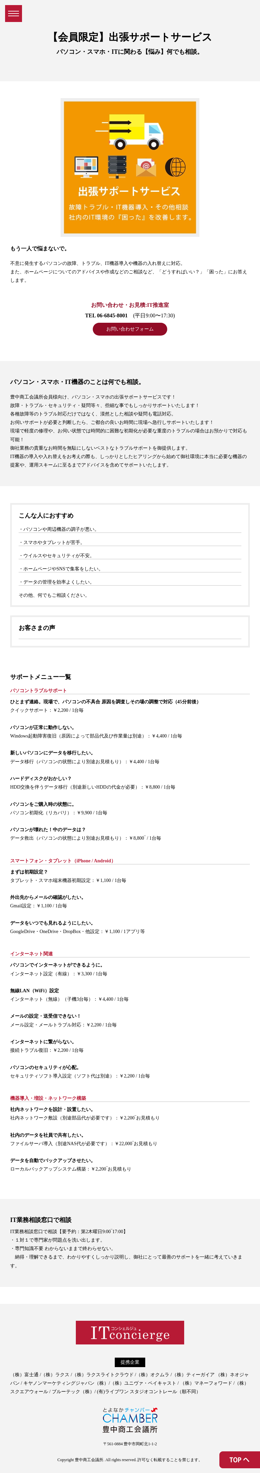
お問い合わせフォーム (130, 329)
